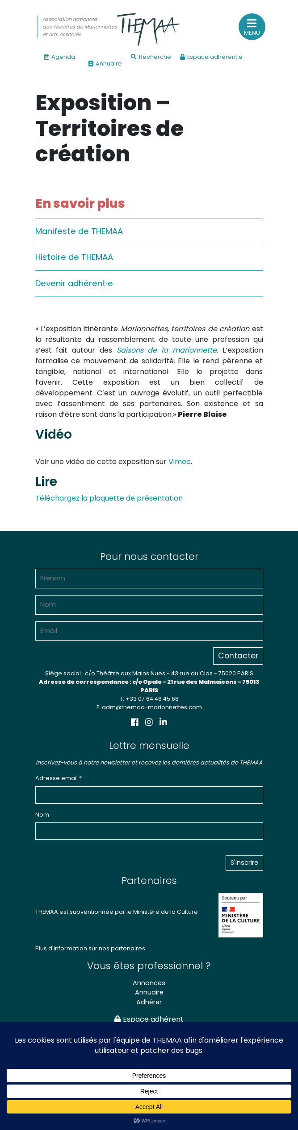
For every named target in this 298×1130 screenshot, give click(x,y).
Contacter (238, 655)
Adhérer (149, 1002)
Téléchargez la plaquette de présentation (109, 498)
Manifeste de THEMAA (79, 231)
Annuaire (105, 63)
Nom (42, 814)
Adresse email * (58, 778)
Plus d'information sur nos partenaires (90, 948)
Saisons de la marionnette (167, 350)
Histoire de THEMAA (74, 257)
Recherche (151, 57)
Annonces (149, 982)
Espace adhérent (149, 1019)
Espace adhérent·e (211, 57)
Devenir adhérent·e (74, 283)
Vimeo (179, 461)
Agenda (59, 57)
